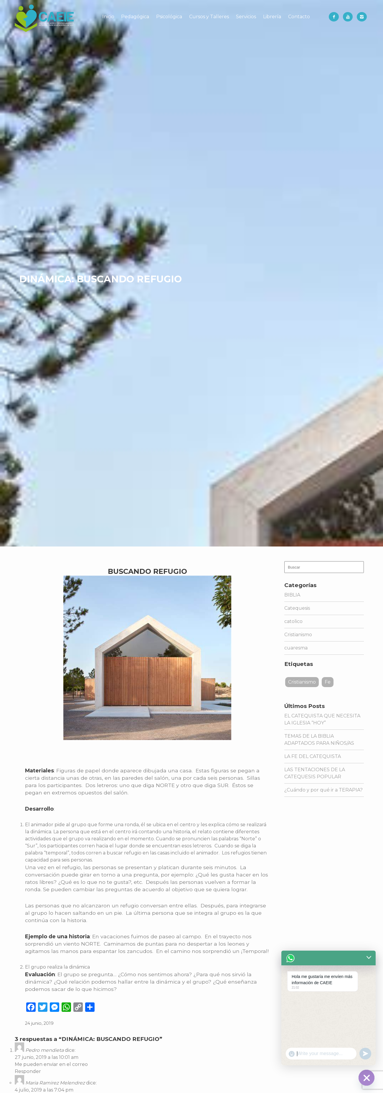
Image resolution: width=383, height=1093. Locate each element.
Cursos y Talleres (209, 16)
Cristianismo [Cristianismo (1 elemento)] (302, 682)
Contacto (299, 16)
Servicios (246, 16)
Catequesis (297, 608)
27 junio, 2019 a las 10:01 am (46, 1057)
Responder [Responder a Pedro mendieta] (28, 1071)
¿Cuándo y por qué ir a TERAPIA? (323, 790)
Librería (272, 16)
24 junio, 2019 (39, 1023)
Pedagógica (135, 16)
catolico (293, 621)
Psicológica (169, 16)
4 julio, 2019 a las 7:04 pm (44, 1090)
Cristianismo (298, 634)
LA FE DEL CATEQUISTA (312, 756)
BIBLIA (292, 595)
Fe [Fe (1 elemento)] (328, 682)
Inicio (108, 16)
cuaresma (296, 648)
